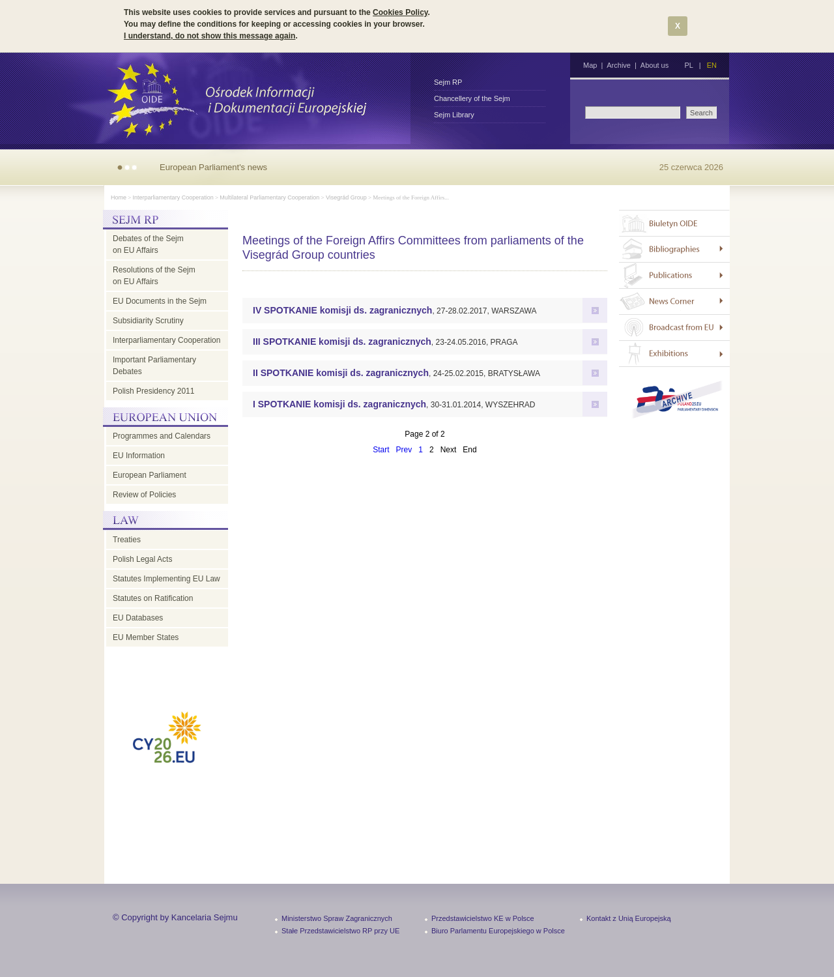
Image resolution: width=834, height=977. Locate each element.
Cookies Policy (400, 12)
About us (654, 65)
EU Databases (138, 617)
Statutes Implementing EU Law (166, 578)
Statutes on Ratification (153, 598)
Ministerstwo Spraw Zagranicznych (336, 918)
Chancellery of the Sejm (472, 98)
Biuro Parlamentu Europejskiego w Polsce (498, 931)
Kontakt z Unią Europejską (628, 918)
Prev (404, 449)
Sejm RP (448, 82)
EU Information (139, 455)
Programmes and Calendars (161, 436)
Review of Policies (144, 494)
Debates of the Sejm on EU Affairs (148, 244)
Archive (619, 65)
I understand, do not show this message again (209, 35)
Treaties (127, 539)
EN (712, 65)
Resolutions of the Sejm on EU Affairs (154, 275)
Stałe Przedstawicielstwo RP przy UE (340, 931)
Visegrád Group (346, 197)
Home (118, 197)
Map (590, 65)
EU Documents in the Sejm (160, 301)
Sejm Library (454, 115)
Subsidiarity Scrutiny (148, 320)
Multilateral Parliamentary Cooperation (269, 197)
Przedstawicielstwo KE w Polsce (482, 918)
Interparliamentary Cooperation (173, 197)
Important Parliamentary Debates (154, 365)
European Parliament (149, 475)
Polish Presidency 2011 (153, 391)
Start (381, 449)
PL (688, 65)
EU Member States (146, 637)
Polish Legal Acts (142, 559)
